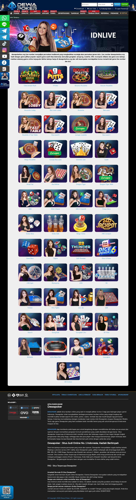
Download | (80, 8)
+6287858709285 (4, 18)
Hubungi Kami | (107, 8)
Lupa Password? (121, 8)
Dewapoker (51, 412)
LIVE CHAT (4, 69)
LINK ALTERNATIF (84, 395)
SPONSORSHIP (123, 395)
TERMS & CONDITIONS (69, 395)
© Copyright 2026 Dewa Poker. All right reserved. (65, 498)
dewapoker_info (4, 37)
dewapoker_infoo (4, 31)
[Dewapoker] (23, 5)
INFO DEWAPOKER (4, 63)
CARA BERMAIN (97, 395)
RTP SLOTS (56, 395)
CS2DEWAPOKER (4, 24)
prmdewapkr (4, 43)
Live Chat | (93, 8)
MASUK (117, 4)
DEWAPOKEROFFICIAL (4, 56)
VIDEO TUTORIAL (110, 395)
